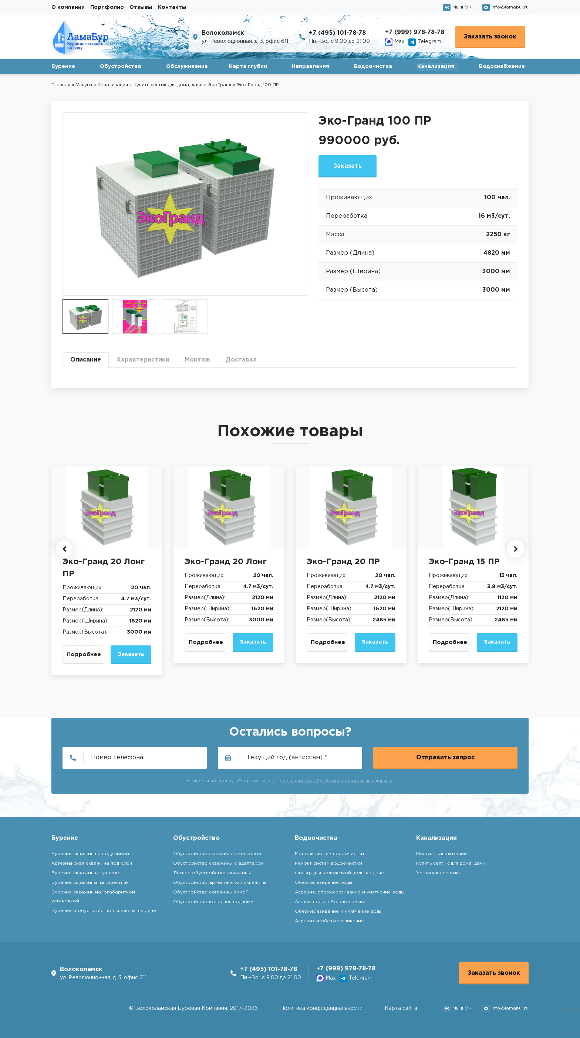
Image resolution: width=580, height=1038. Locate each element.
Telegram (424, 42)
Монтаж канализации (441, 854)
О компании (68, 7)
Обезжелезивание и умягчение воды (338, 911)
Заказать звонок (490, 37)
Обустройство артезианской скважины (220, 883)
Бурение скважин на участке (86, 873)
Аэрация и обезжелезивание (329, 921)
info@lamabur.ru (505, 7)
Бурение (63, 66)
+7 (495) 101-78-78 (337, 33)
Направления (310, 66)
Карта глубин (248, 66)
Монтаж (197, 360)
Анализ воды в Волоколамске (330, 902)
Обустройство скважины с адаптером (218, 863)
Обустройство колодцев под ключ (213, 902)
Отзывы (140, 7)
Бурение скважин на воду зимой (90, 854)
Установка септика (439, 873)
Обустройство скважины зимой (211, 892)
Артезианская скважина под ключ (91, 863)
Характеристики (143, 360)
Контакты (172, 7)
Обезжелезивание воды (323, 883)
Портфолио (107, 7)
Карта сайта (401, 1008)
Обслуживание (187, 66)
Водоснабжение (502, 66)
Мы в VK (457, 7)
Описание (85, 360)
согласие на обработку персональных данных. (338, 781)
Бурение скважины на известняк (90, 883)
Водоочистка (373, 66)
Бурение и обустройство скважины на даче (103, 911)
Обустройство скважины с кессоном (217, 854)
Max (395, 42)
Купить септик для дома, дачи (450, 863)
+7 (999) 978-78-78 (414, 32)
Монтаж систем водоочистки (329, 854)
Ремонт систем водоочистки (328, 863)
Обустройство (120, 66)
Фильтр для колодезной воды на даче (339, 873)
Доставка (241, 360)
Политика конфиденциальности (321, 1008)
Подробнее (84, 654)
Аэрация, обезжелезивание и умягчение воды (349, 892)
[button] (64, 549)
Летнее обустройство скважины (212, 873)
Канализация (435, 66)
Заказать (347, 166)
